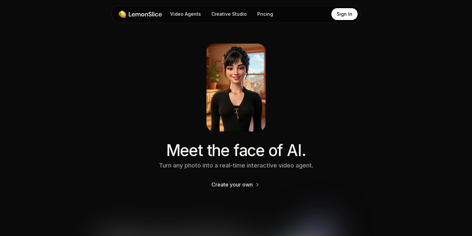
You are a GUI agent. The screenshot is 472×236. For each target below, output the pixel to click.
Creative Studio (229, 14)
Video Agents (185, 14)
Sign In (344, 14)
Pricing (265, 14)
